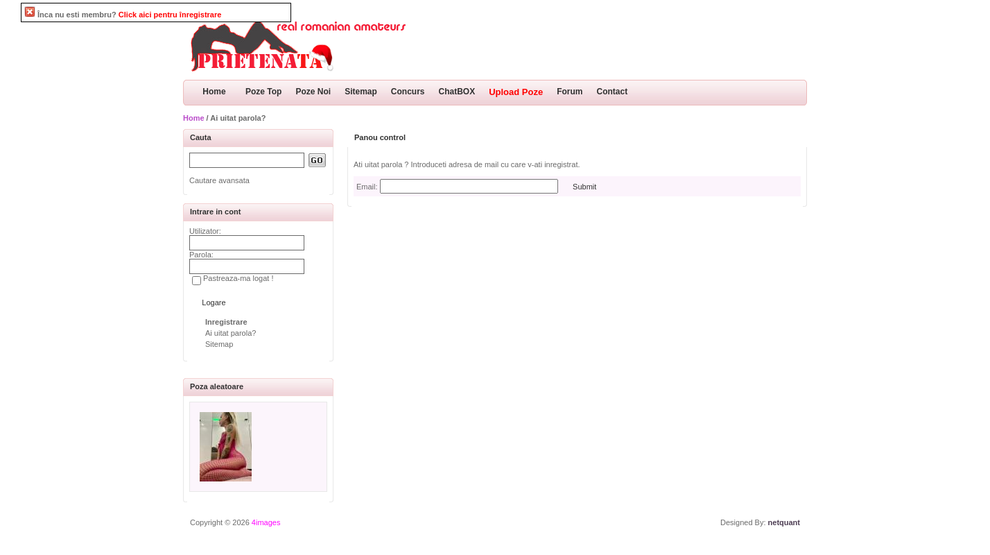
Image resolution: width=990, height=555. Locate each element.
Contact (612, 91)
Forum (569, 91)
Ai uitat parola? (230, 333)
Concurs (408, 91)
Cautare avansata (219, 180)
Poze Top (263, 91)
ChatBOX (457, 91)
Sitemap (361, 91)
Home (213, 91)
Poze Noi (313, 91)
